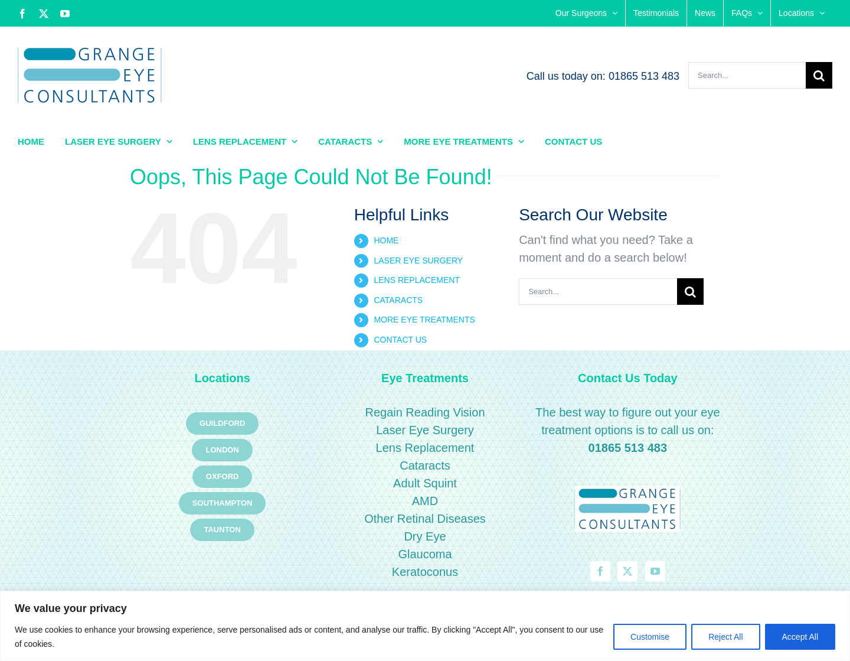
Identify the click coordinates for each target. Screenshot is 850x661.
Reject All (725, 637)
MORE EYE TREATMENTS (424, 319)
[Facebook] (600, 571)
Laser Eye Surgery (425, 430)
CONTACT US (400, 339)
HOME (386, 240)
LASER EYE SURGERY (418, 260)
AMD (425, 500)
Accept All (800, 637)
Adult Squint (425, 483)
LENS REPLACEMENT (416, 280)
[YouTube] (655, 571)
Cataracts (425, 465)
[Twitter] (627, 571)
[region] (425, 626)
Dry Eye (425, 536)
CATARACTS (398, 300)
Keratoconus (425, 571)
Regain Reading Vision (425, 412)
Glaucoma (425, 554)
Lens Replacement (425, 447)
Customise (649, 637)
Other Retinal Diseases (425, 518)
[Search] (819, 75)
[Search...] (747, 75)
